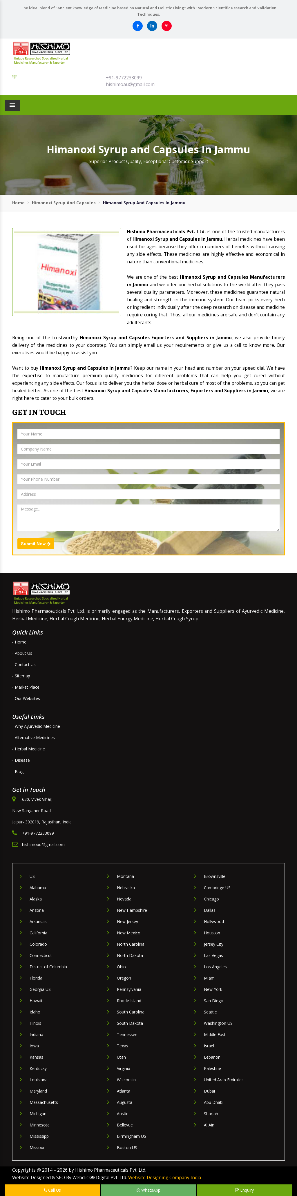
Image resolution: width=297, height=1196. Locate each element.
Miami (209, 978)
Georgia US (40, 989)
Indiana (36, 1034)
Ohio (121, 966)
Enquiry (245, 1190)
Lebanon (212, 1057)
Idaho (35, 1012)
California (38, 933)
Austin (122, 1113)
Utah (121, 1057)
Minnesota (40, 1125)
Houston (212, 933)
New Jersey (127, 921)
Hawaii (36, 1000)
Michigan (38, 1113)
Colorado (38, 944)
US (32, 876)
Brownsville (214, 876)
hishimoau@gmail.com (130, 84)
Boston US (127, 1147)
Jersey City (213, 944)
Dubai (209, 1091)
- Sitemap (21, 676)
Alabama (38, 887)
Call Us (52, 1190)
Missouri (38, 1147)
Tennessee (127, 1034)
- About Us (22, 653)
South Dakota (130, 1023)
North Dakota (130, 955)
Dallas (209, 910)
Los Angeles (215, 966)
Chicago (211, 899)
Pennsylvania (129, 989)
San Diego (213, 1000)
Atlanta (123, 1091)
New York (213, 989)
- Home (19, 642)
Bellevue (125, 1125)
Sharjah (211, 1113)
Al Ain (209, 1125)
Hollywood (214, 921)
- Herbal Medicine (28, 749)
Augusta (124, 1102)
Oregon (124, 978)
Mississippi (40, 1136)
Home (18, 202)
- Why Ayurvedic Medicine (36, 726)
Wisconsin (126, 1079)
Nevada (124, 899)
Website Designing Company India (164, 1178)
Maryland (38, 1091)
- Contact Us (24, 664)
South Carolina (130, 1012)
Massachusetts (44, 1102)
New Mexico (128, 933)
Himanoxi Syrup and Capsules (64, 202)
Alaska (36, 899)
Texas (122, 1046)
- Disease (21, 760)
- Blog (17, 771)
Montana (125, 876)
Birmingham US (131, 1136)
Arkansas (38, 921)
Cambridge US (217, 887)
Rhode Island (129, 1000)
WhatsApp (148, 1190)
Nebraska (126, 887)
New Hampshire (132, 910)
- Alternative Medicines (33, 737)
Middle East (215, 1034)
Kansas (36, 1057)
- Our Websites (26, 698)
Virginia (123, 1068)
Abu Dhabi (213, 1102)
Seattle (210, 1012)
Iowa (34, 1046)
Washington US (218, 1023)
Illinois (35, 1023)
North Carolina (130, 944)
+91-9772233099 (124, 77)
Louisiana (39, 1079)
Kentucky (38, 1068)
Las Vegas (213, 955)
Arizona (37, 910)
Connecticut (41, 955)
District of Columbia (48, 966)
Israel (209, 1046)
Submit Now (36, 543)
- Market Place (25, 687)
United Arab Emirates (224, 1079)
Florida (36, 978)
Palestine (212, 1068)
